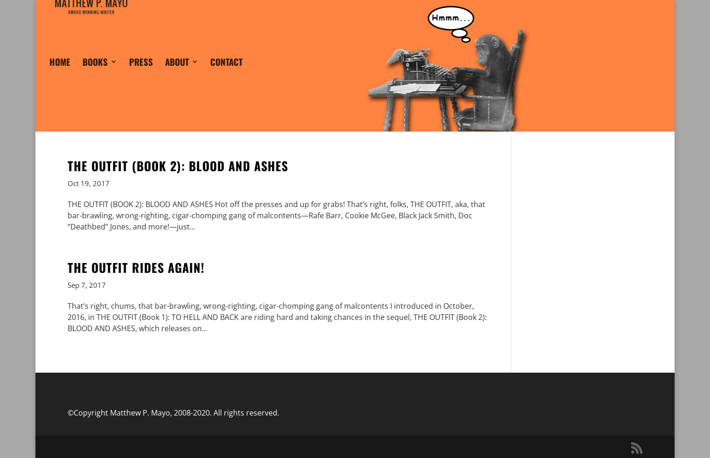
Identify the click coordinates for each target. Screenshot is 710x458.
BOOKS (95, 75)
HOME (59, 75)
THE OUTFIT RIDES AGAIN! (136, 267)
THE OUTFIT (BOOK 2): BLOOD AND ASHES (178, 166)
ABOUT (177, 75)
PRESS (141, 75)
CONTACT (226, 75)
